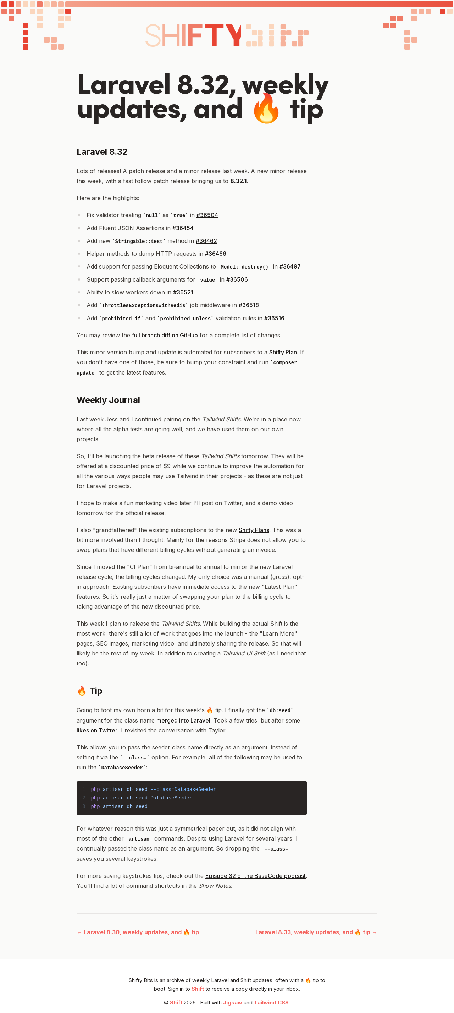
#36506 (237, 279)
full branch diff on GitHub (165, 335)
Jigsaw (232, 1003)
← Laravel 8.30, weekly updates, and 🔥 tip (138, 932)
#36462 (206, 240)
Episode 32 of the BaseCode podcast (255, 875)
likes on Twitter (97, 730)
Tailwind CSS (271, 1003)
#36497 (290, 266)
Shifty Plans (254, 529)
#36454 (183, 228)
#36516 (274, 318)
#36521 (183, 292)
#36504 (207, 214)
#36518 (249, 305)
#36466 (215, 253)
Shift (198, 989)
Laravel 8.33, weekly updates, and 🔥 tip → (316, 932)
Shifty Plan (283, 352)
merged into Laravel (183, 720)
